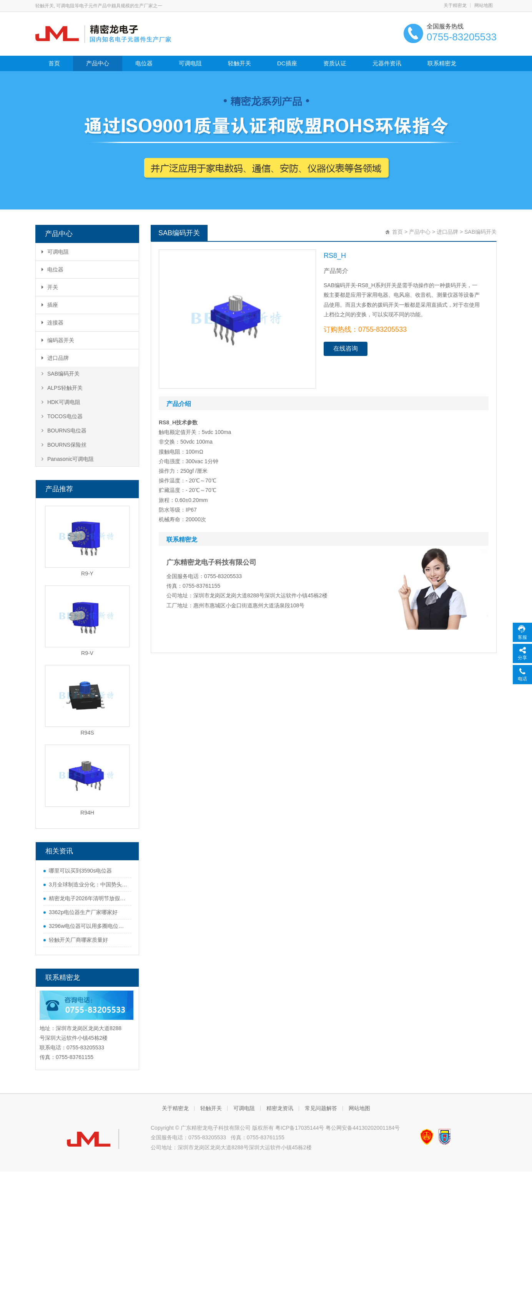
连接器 (52, 322)
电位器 (144, 63)
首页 (54, 63)
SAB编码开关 (61, 374)
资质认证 (334, 63)
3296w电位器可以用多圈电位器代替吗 (88, 926)
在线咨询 (345, 348)
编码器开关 (58, 340)
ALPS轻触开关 (62, 388)
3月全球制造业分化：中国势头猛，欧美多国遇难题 (88, 884)
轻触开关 (239, 63)
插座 (50, 305)
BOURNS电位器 (64, 430)
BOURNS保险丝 (64, 445)
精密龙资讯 (279, 1108)
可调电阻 (190, 63)
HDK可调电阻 (61, 402)
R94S (87, 733)
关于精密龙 (455, 5)
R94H (87, 813)
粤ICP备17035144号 (299, 1128)
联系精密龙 (441, 63)
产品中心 (97, 63)
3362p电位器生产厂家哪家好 (83, 912)
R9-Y (87, 573)
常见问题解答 (321, 1108)
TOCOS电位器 (62, 416)
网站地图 (483, 5)
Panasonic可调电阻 (68, 459)
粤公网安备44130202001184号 (363, 1128)
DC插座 (287, 63)
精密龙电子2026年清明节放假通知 (88, 898)
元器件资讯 (386, 63)
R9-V (87, 653)
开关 (50, 287)
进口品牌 (55, 358)
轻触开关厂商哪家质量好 (78, 940)
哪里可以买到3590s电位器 (80, 871)
